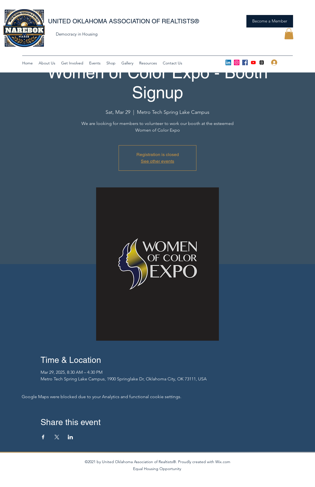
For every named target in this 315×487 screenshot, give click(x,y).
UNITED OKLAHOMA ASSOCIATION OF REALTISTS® (123, 21)
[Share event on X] (56, 437)
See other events (157, 161)
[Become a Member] (269, 21)
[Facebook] (245, 62)
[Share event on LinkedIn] (70, 437)
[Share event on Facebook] (43, 437)
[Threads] (261, 62)
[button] (289, 33)
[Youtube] (253, 62)
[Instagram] (236, 62)
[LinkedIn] (228, 62)
